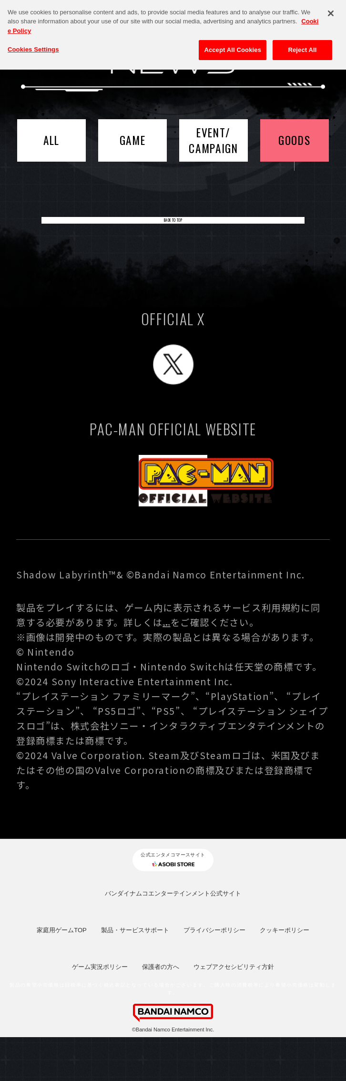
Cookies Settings (33, 43)
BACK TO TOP (173, 230)
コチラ (177, 659)
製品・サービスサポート (135, 974)
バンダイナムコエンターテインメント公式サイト (173, 937)
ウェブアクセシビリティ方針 (233, 1011)
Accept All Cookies (232, 44)
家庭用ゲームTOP (62, 974)
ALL (51, 140)
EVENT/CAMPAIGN (213, 140)
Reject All (302, 44)
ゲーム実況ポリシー (100, 1011)
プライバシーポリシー (214, 974)
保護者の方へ (160, 1011)
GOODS (294, 140)
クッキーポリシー (284, 974)
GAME (133, 140)
